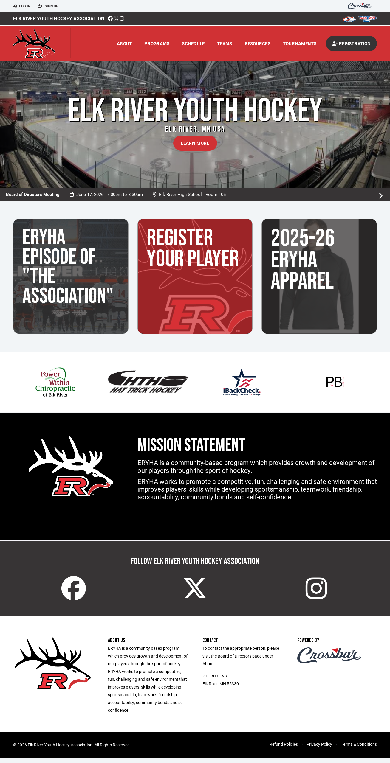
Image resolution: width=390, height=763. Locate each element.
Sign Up (48, 6)
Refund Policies (284, 749)
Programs (156, 43)
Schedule (193, 43)
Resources (257, 43)
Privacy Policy (319, 749)
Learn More (195, 143)
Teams (224, 43)
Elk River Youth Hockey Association (58, 18)
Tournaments (300, 43)
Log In (21, 6)
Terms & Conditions (359, 749)
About (124, 43)
